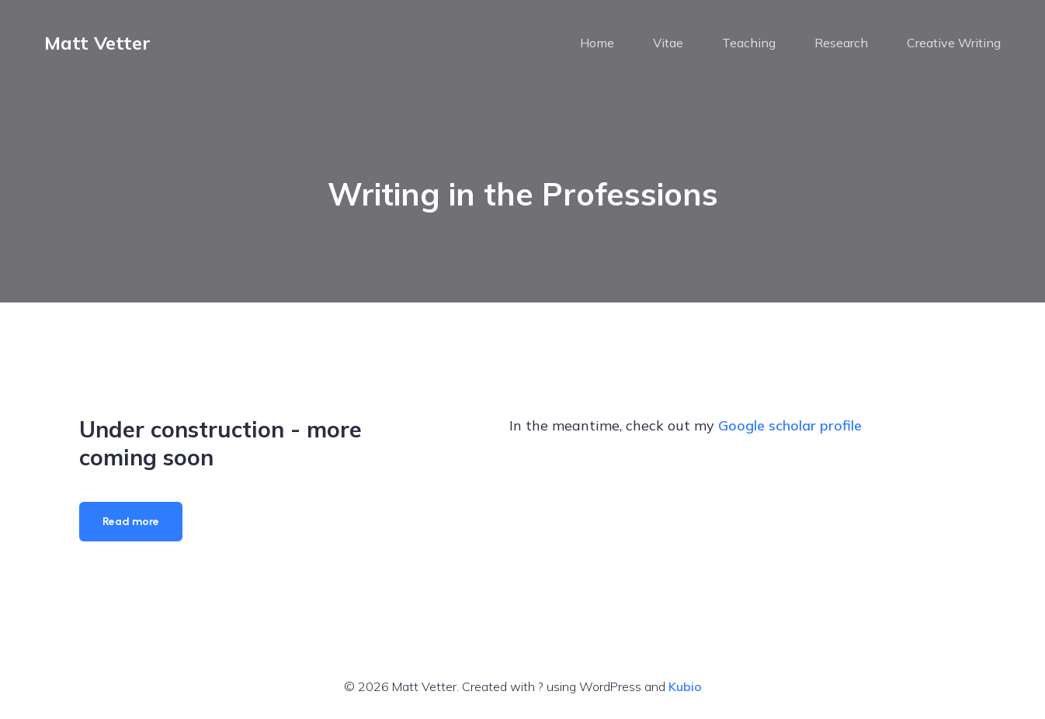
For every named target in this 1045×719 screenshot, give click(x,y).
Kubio (685, 686)
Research (841, 42)
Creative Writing (954, 42)
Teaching (749, 42)
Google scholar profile (790, 425)
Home (597, 42)
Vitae (668, 42)
